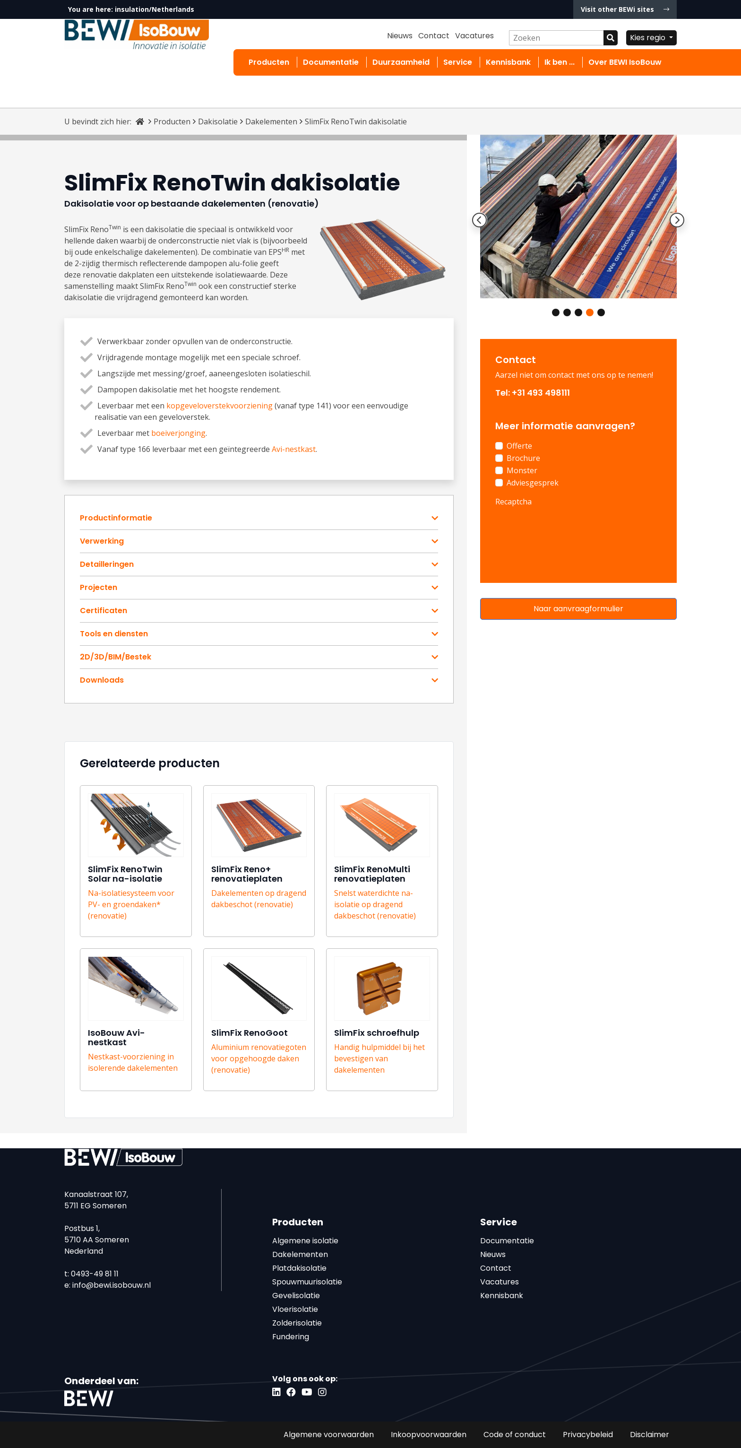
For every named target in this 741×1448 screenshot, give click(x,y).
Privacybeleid (588, 1434)
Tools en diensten (114, 634)
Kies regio (648, 37)
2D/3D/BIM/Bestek (115, 657)
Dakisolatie (218, 121)
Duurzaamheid (401, 62)
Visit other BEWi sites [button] (625, 9)
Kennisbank (508, 62)
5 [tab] (601, 312)
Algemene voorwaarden (329, 1434)
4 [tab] (590, 312)
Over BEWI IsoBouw (625, 62)
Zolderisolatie (297, 1323)
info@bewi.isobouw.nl (111, 1285)
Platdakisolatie (299, 1268)
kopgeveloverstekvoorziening (219, 405)
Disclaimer (649, 1434)
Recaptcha (513, 501)
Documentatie (331, 62)
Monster (522, 470)
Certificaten (103, 611)
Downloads (102, 680)
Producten (269, 62)
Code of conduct (514, 1434)
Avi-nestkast (294, 449)
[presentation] (567, 529)
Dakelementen (271, 121)
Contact (433, 35)
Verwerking (102, 541)
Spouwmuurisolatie (307, 1281)
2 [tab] (567, 312)
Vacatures (474, 35)
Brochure (523, 458)
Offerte (519, 446)
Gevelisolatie (296, 1295)
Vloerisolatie (295, 1309)
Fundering (290, 1336)
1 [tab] (556, 312)
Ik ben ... (559, 62)
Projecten (98, 587)
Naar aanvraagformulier (578, 608)
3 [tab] (578, 312)
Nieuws (400, 35)
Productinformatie (116, 518)
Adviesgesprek (533, 482)
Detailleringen (107, 564)
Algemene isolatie (305, 1240)
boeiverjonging (178, 433)
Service (457, 62)
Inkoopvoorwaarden (428, 1434)
